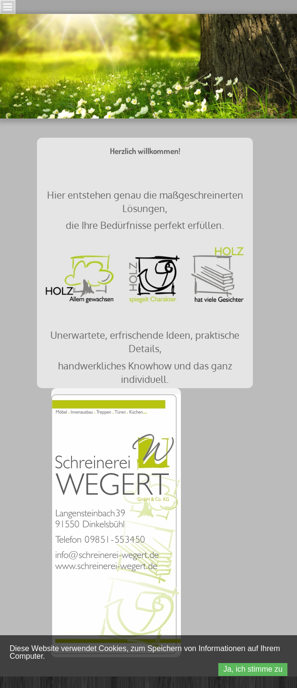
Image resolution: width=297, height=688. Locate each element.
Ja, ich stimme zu (253, 669)
